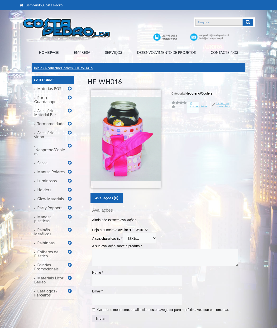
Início (38, 68)
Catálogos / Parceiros (45, 293)
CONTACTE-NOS (224, 52)
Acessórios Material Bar (45, 112)
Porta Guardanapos (46, 99)
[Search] (248, 22)
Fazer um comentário (223, 104)
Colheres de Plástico (46, 254)
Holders (44, 189)
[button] (53, 88)
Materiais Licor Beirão (48, 280)
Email (97, 291)
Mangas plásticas (43, 218)
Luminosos (47, 180)
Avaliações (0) (106, 198)
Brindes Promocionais (46, 267)
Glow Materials (50, 198)
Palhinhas (46, 243)
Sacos (42, 162)
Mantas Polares (51, 171)
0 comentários (198, 104)
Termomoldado (51, 123)
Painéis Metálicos (42, 232)
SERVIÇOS (113, 52)
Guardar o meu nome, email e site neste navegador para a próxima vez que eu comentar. (163, 310)
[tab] (106, 198)
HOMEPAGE (49, 52)
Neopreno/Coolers (59, 68)
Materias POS (49, 88)
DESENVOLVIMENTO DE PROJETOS (166, 52)
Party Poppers (49, 207)
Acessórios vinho (45, 134)
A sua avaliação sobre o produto (117, 246)
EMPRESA (82, 52)
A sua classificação (107, 238)
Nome (97, 272)
